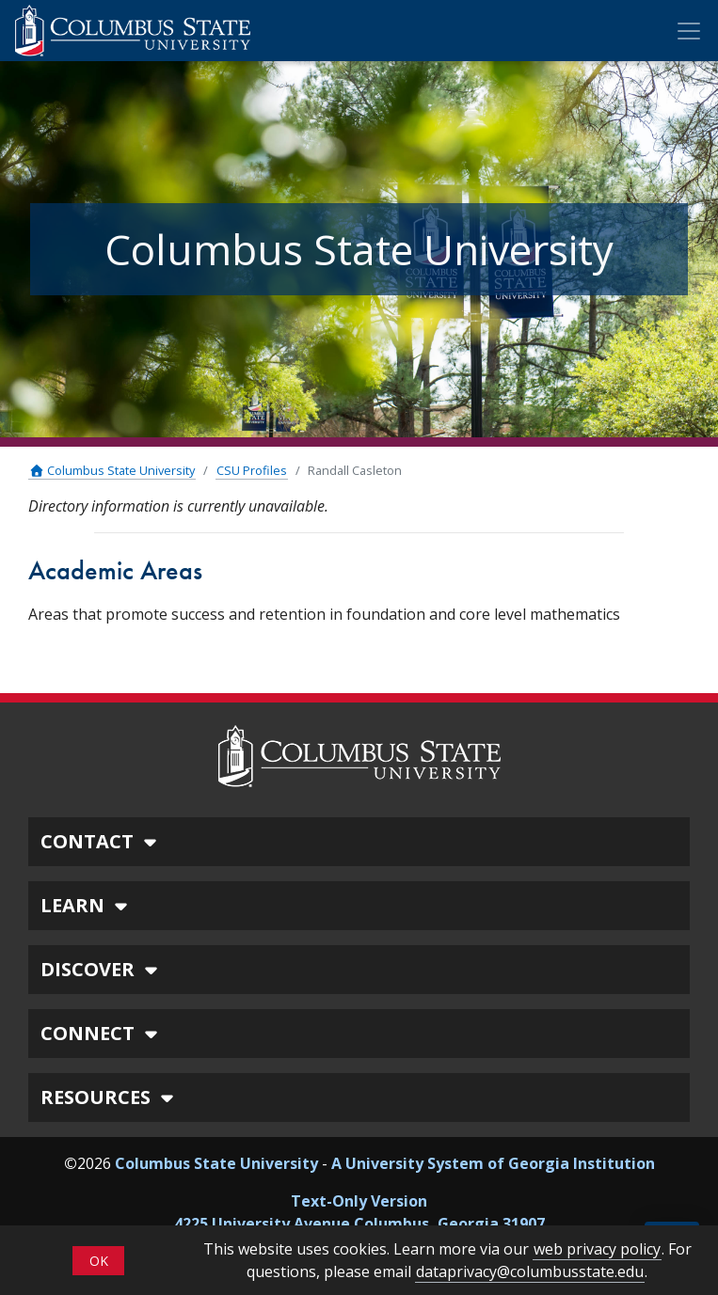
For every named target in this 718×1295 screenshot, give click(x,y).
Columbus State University (112, 470)
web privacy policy (597, 1249)
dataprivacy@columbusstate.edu (530, 1271)
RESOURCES (109, 1097)
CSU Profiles (251, 470)
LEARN (86, 905)
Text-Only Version (359, 1201)
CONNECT (101, 1033)
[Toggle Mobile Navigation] (689, 31)
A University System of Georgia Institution (493, 1163)
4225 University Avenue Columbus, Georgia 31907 (359, 1223)
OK (98, 1261)
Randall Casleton (355, 470)
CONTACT (101, 841)
